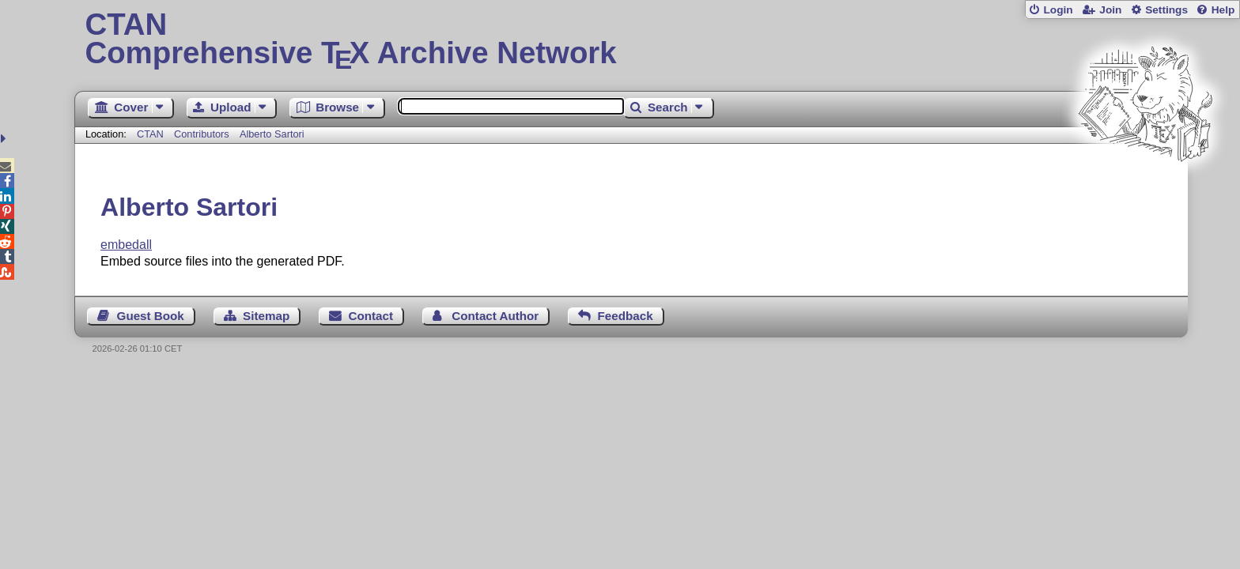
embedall (126, 244)
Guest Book (150, 315)
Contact (371, 315)
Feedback (625, 315)
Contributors (201, 134)
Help (1223, 10)
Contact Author (495, 315)
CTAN (150, 134)
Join (1110, 10)
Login (1057, 10)
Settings (1166, 10)
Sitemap (266, 315)
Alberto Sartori (272, 134)
